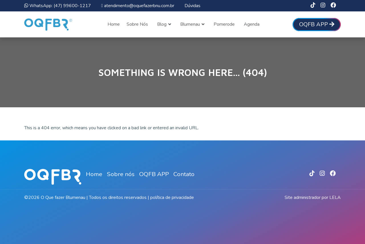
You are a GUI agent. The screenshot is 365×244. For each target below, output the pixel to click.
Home (114, 24)
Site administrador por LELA (313, 197)
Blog (162, 24)
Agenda (251, 24)
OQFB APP (154, 174)
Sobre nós (121, 174)
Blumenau (190, 24)
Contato (183, 174)
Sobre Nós (137, 24)
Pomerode (224, 24)
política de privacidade (172, 197)
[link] (313, 5)
